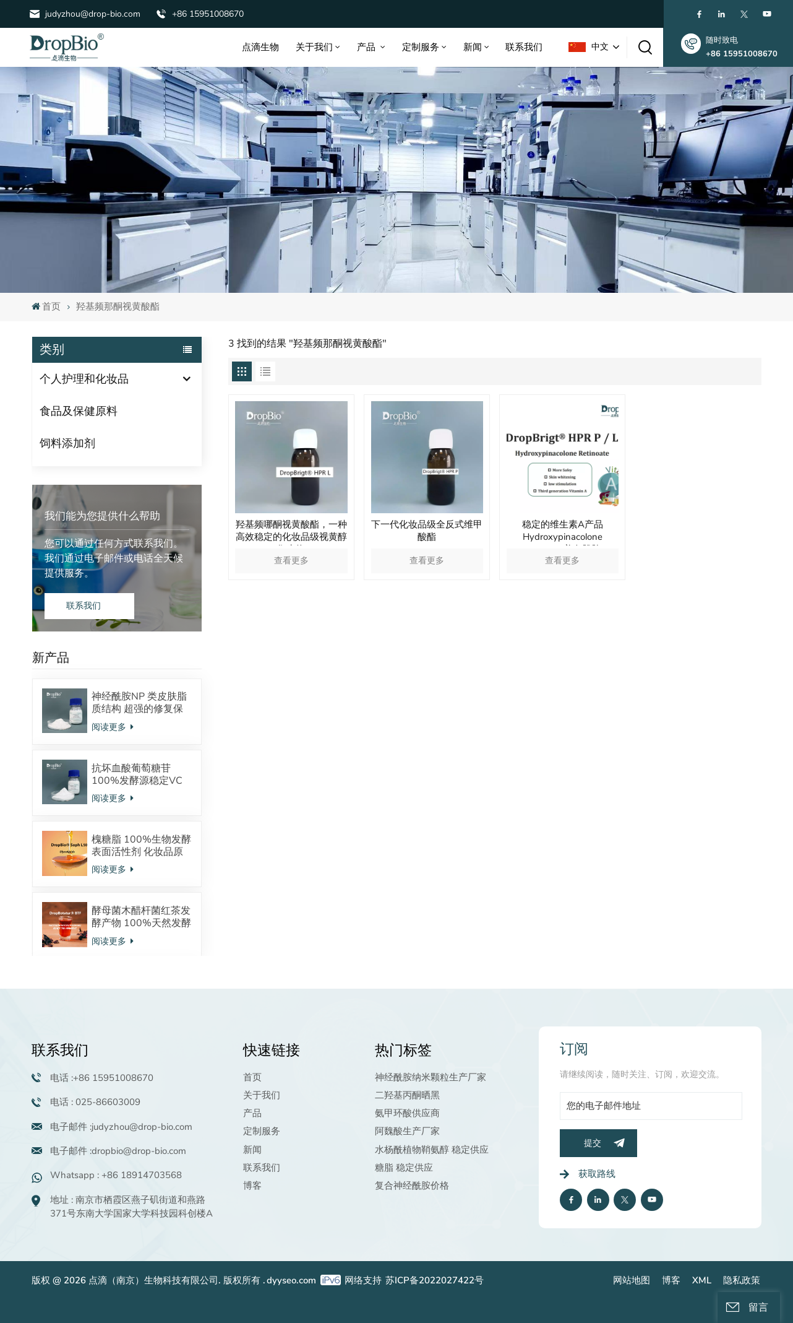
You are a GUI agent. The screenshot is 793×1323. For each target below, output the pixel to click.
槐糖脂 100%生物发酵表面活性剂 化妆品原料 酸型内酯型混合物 (141, 845)
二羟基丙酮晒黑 (407, 1095)
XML (701, 1280)
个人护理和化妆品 (84, 378)
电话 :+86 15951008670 (101, 1078)
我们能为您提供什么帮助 (102, 516)
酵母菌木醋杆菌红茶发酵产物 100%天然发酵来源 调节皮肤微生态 (141, 916)
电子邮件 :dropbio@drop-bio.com (118, 1151)
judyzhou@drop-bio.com (92, 14)
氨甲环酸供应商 (407, 1113)
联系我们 (523, 47)
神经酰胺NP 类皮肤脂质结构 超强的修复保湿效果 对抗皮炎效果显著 (139, 702)
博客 (252, 1185)
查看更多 (291, 560)
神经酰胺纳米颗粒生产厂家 (430, 1077)
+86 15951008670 (208, 14)
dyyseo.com (291, 1280)
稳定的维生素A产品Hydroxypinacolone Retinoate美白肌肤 (562, 531)
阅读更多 (113, 727)
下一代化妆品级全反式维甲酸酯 (426, 530)
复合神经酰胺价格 (412, 1185)
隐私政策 (741, 1280)
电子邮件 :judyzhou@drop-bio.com (121, 1127)
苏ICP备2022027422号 (434, 1280)
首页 (46, 306)
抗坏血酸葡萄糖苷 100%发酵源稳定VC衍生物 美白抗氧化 (137, 774)
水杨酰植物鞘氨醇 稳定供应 (432, 1149)
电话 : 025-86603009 (95, 1102)
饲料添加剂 (67, 443)
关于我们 (314, 47)
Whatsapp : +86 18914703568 (116, 1175)
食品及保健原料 (79, 411)
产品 (367, 47)
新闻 (472, 47)
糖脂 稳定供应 (404, 1167)
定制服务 (420, 47)
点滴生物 (260, 47)
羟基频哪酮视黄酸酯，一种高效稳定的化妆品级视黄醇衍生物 (291, 531)
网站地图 (631, 1280)
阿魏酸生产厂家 (407, 1131)
